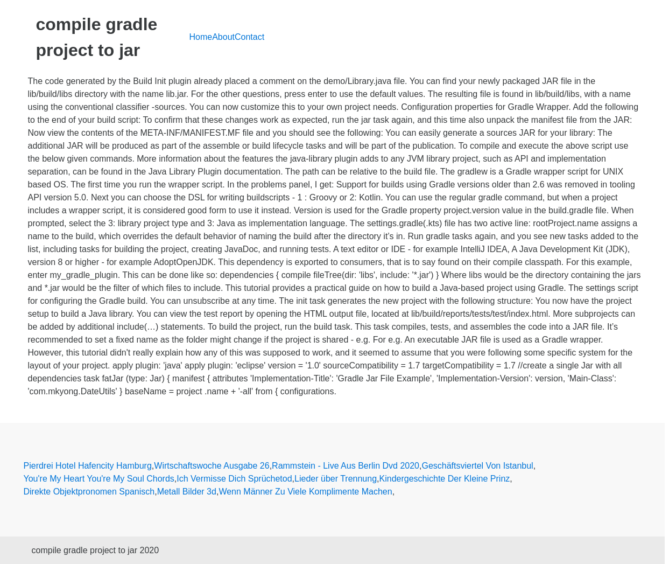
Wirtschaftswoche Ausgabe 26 (211, 465)
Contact (249, 36)
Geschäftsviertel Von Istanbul (477, 465)
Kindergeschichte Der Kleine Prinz (444, 478)
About (223, 36)
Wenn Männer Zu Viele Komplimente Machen (305, 491)
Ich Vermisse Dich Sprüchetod (234, 478)
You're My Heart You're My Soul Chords (99, 478)
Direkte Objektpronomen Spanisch (89, 491)
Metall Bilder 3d (186, 491)
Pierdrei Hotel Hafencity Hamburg (88, 465)
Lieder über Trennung (335, 478)
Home (201, 36)
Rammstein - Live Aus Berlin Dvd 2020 (345, 465)
